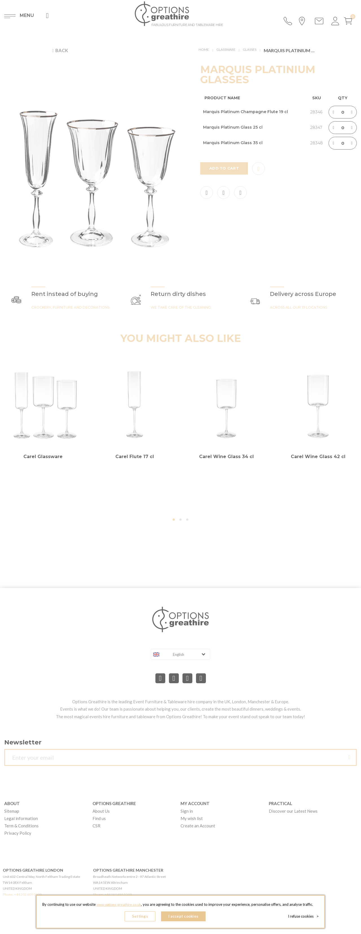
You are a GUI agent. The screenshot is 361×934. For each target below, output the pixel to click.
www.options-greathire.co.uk (119, 906)
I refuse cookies (305, 917)
